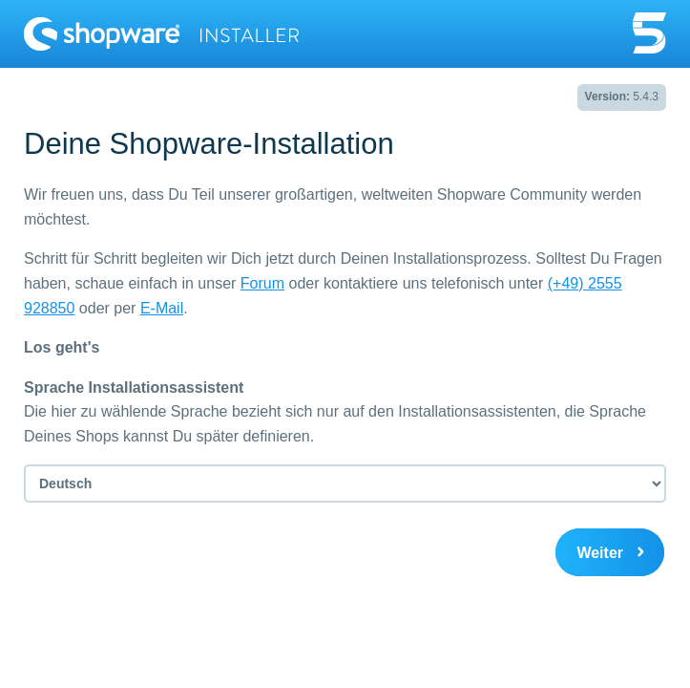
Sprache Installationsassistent (133, 387)
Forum (262, 283)
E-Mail (161, 308)
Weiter (599, 553)
